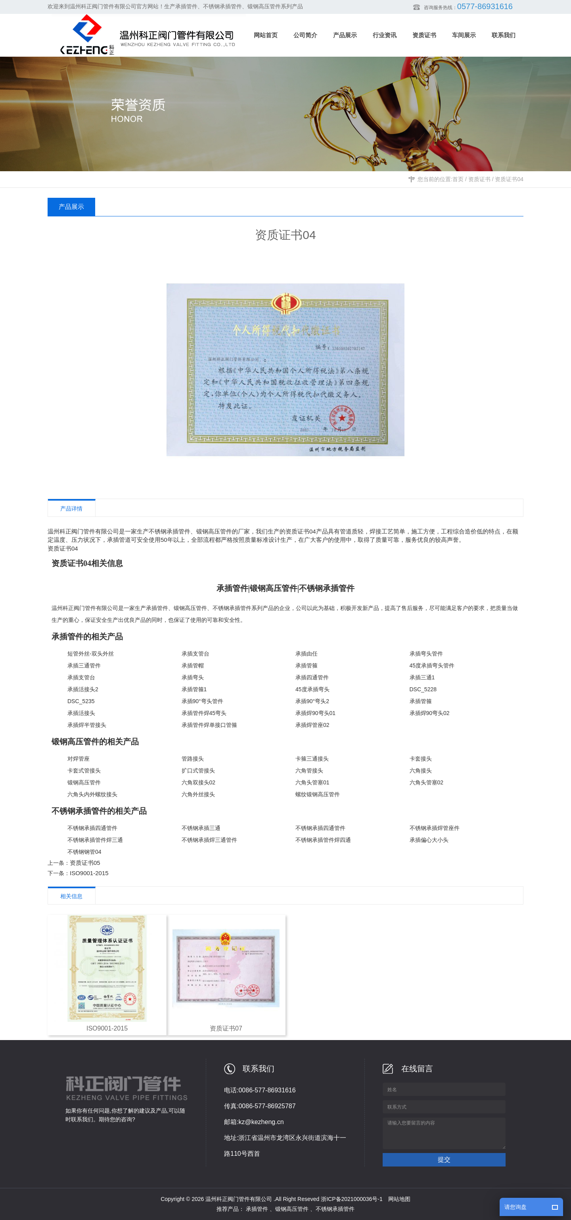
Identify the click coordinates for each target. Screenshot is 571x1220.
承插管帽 (193, 665)
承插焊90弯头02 (430, 713)
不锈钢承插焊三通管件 (209, 840)
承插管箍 (306, 665)
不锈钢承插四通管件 (92, 828)
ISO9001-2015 (89, 873)
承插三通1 (422, 677)
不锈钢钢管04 (84, 852)
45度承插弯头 (312, 689)
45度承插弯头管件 (432, 665)
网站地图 (399, 1199)
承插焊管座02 (312, 725)
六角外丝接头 (198, 794)
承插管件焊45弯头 (204, 713)
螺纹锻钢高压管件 (317, 794)
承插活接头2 (82, 689)
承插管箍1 (194, 689)
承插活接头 (81, 713)
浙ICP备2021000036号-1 (352, 1199)
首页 (458, 179)
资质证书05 (85, 862)
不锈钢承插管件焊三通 (95, 840)
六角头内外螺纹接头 (92, 794)
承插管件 (157, 608)
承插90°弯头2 (312, 701)
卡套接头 (421, 758)
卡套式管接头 (84, 770)
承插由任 (306, 653)
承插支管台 (195, 653)
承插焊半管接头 (86, 725)
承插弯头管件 (426, 653)
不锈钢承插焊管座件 (435, 828)
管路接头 (193, 758)
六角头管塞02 (427, 782)
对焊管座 (78, 758)
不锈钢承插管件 (232, 608)
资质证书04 (509, 179)
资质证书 (479, 179)
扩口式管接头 (198, 770)
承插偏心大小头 (429, 840)
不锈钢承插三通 (201, 828)
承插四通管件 (312, 677)
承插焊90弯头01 (315, 713)
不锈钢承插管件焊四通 (323, 840)
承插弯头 (193, 677)
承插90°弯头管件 (202, 701)
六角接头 (421, 770)
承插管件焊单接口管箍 (209, 725)
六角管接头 (309, 770)
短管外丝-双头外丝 (90, 653)
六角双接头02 (199, 782)
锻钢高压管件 (190, 608)
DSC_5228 (423, 689)
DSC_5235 (81, 701)
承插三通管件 (84, 665)
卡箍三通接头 (312, 758)
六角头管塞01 (312, 782)
